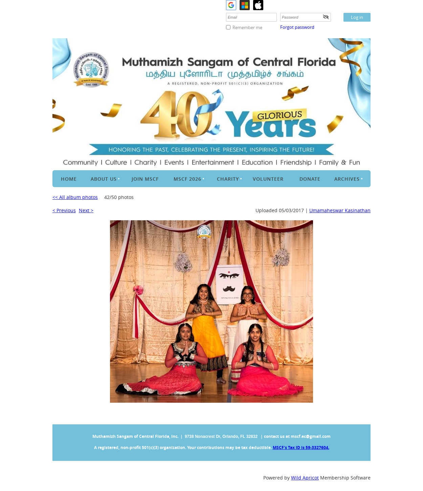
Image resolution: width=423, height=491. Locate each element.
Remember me (247, 27)
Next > (86, 210)
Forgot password (297, 27)
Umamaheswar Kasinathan (340, 210)
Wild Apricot (305, 477)
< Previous (64, 210)
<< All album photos (75, 197)
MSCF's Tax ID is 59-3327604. (301, 447)
